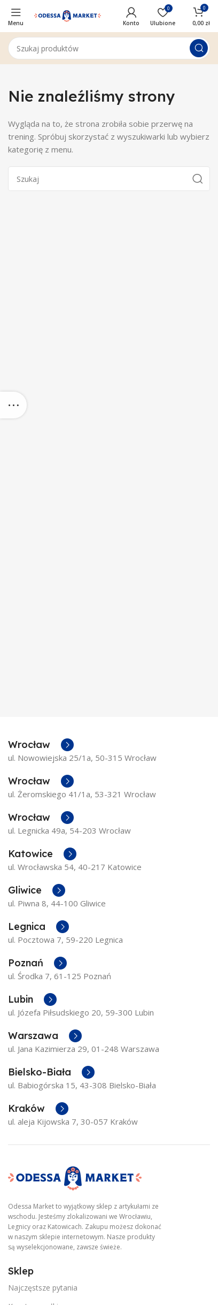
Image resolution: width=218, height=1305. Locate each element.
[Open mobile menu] (16, 16)
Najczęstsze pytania (42, 1288)
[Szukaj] (109, 48)
